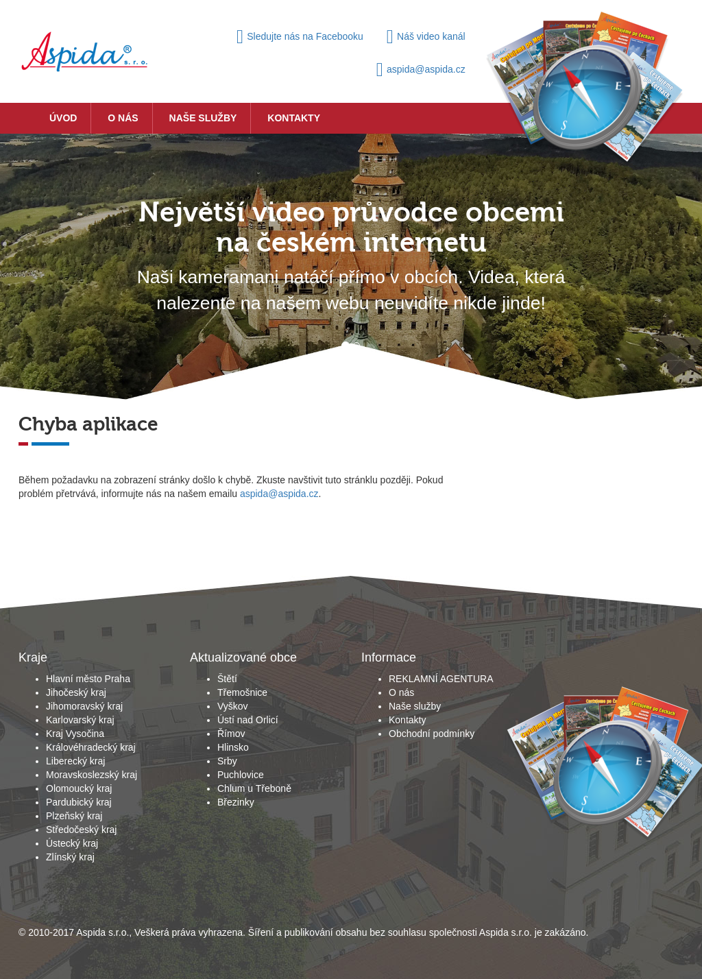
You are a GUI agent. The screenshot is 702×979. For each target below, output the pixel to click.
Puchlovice (240, 774)
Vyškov (232, 706)
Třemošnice (242, 692)
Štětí (227, 678)
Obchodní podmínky (431, 733)
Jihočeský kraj (76, 692)
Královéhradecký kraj (91, 747)
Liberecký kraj (75, 761)
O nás (123, 117)
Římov (231, 733)
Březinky (235, 802)
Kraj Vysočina (75, 733)
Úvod (63, 117)
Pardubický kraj (79, 802)
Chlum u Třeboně (254, 788)
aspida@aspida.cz (420, 69)
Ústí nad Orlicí (247, 719)
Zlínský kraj (70, 856)
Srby (227, 761)
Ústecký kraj (72, 843)
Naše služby (203, 117)
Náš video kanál (426, 36)
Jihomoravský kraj (84, 706)
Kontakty (293, 117)
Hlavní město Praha (88, 678)
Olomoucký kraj (79, 788)
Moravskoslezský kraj (91, 774)
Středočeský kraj (81, 829)
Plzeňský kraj (74, 815)
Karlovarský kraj (80, 719)
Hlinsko (233, 747)
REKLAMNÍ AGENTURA (441, 678)
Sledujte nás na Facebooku (300, 36)
